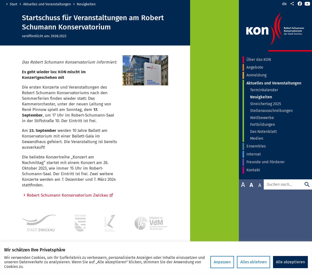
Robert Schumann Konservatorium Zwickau (70, 195)
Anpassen (222, 262)
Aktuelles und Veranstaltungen (47, 4)
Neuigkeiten (86, 4)
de (284, 3)
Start (13, 4)
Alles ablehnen (253, 262)
